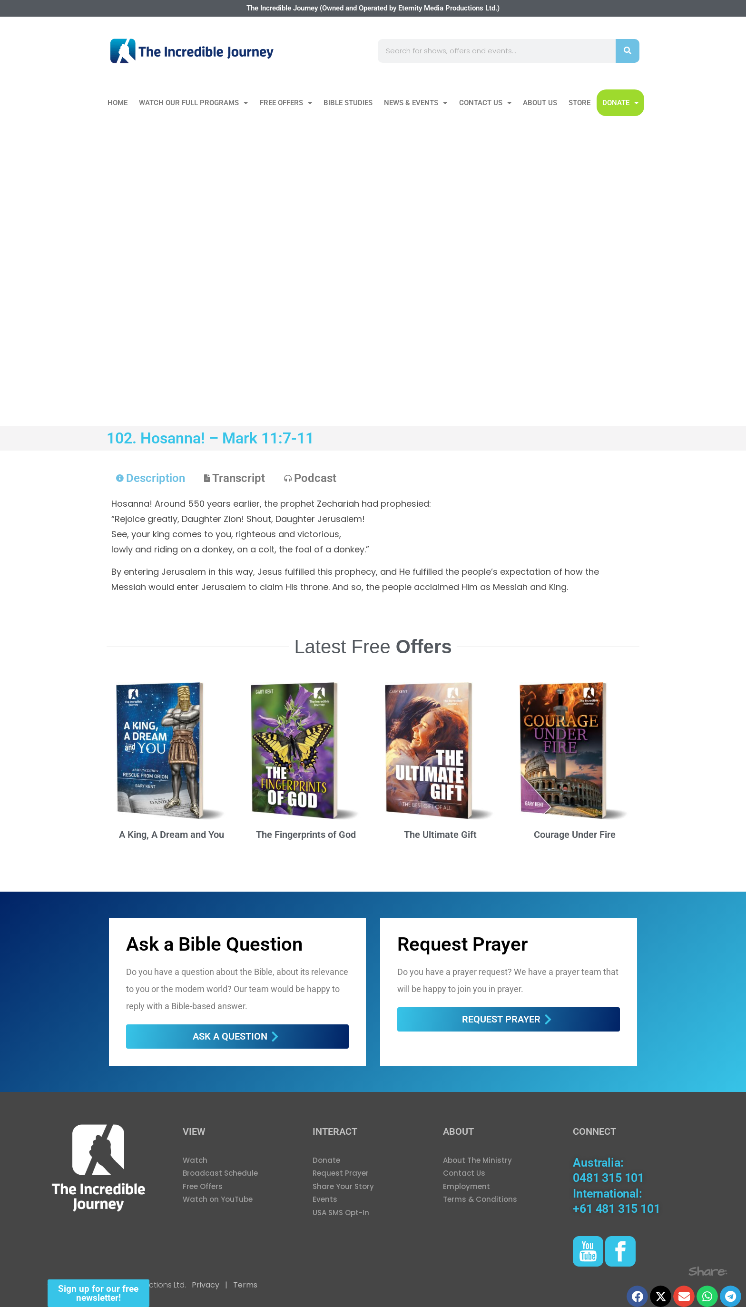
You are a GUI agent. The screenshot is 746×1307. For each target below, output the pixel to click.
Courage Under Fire (575, 834)
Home (118, 102)
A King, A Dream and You (171, 834)
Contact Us (485, 103)
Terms (244, 1284)
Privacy (205, 1284)
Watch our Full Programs (193, 103)
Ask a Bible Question (214, 944)
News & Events (415, 103)
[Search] (627, 51)
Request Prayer (462, 944)
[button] (637, 1296)
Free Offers (286, 103)
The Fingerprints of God (306, 834)
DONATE (620, 103)
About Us (540, 102)
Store (579, 102)
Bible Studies (348, 102)
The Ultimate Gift (440, 834)
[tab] (151, 478)
